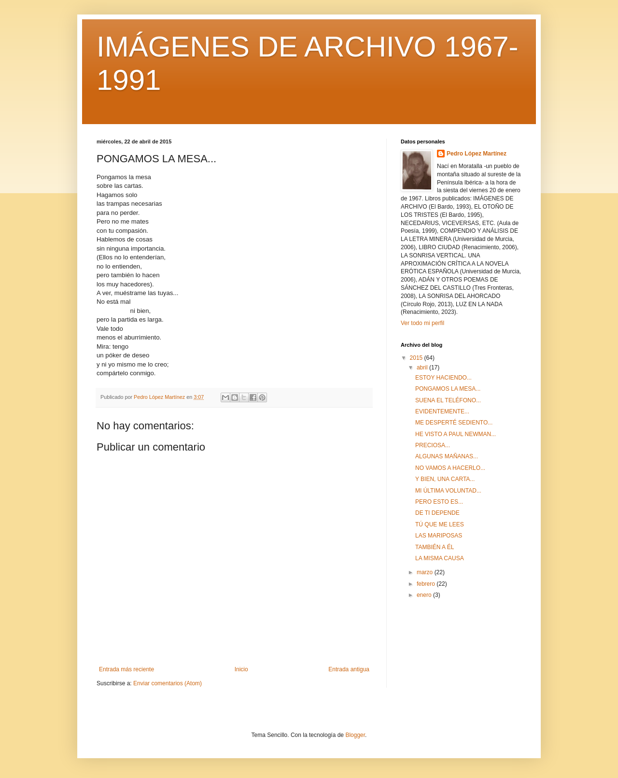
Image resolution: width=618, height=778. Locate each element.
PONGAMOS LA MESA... (447, 388)
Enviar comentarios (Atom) (167, 683)
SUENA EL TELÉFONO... (448, 400)
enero (425, 595)
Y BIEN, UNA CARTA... (445, 479)
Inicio (241, 669)
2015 (417, 357)
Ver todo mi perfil (422, 323)
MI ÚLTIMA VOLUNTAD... (448, 490)
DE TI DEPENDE (437, 512)
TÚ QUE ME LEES (439, 524)
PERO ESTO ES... (439, 501)
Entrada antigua (348, 669)
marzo (426, 572)
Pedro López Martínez (476, 153)
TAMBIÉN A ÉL (434, 547)
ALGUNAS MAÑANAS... (446, 456)
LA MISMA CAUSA (439, 558)
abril (423, 367)
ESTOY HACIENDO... (443, 377)
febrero (426, 583)
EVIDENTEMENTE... (442, 411)
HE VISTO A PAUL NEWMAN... (455, 434)
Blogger (355, 735)
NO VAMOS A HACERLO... (450, 468)
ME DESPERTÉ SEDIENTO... (453, 422)
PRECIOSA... (432, 445)
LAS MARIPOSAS (438, 535)
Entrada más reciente (126, 669)
